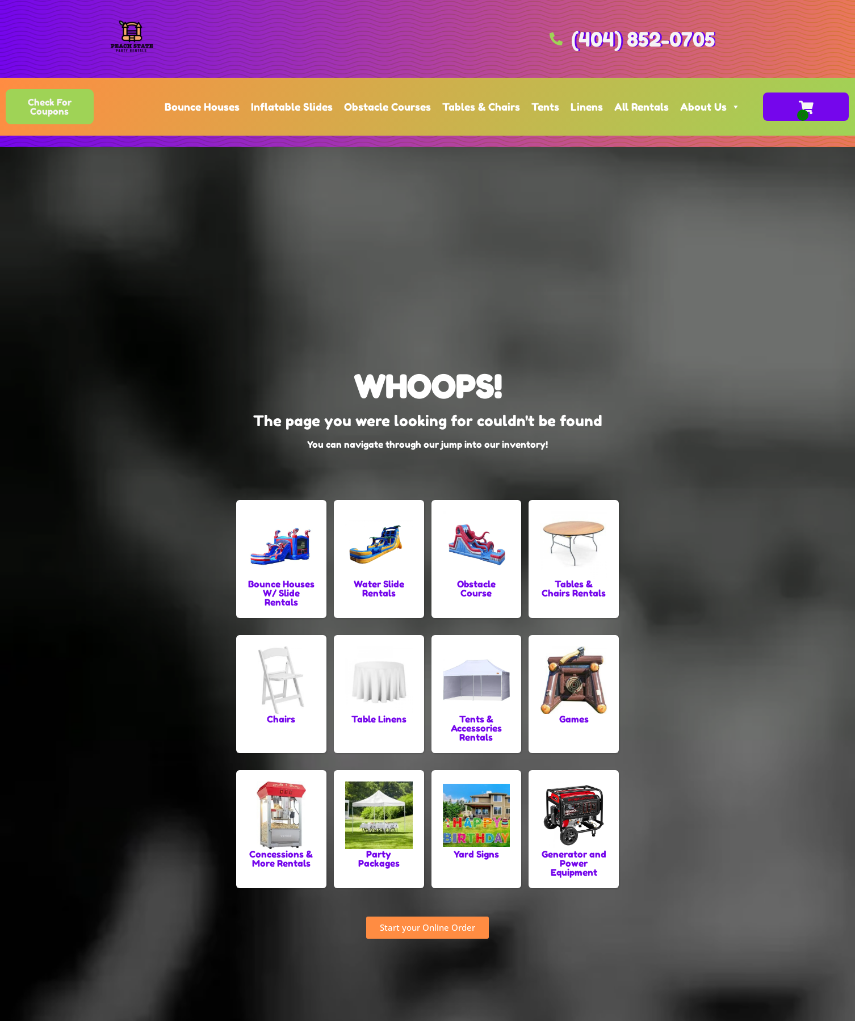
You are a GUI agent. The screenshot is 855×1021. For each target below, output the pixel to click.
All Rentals (641, 106)
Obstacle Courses (387, 106)
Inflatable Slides (292, 106)
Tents (545, 106)
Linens (587, 106)
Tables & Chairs (481, 106)
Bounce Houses (202, 106)
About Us (710, 106)
